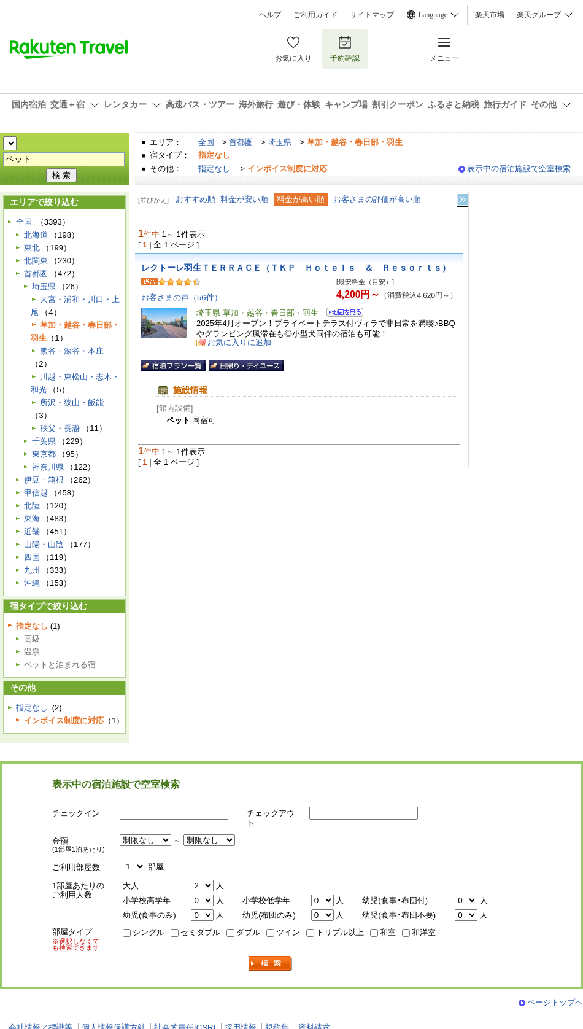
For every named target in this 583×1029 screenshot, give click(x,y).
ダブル (248, 932)
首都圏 (241, 142)
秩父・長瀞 (60, 428)
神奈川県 (48, 467)
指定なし (214, 168)
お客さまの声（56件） (181, 297)
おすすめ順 (195, 199)
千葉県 (44, 441)
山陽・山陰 (44, 544)
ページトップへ (555, 1002)
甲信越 (36, 492)
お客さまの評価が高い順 (377, 199)
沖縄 (32, 583)
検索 (271, 963)
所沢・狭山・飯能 (72, 402)
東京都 (44, 454)
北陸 (32, 505)
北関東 (36, 260)
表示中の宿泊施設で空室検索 (519, 168)
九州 (32, 570)
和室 (388, 932)
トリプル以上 (340, 932)
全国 (206, 142)
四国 (32, 557)
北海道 (36, 234)
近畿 (32, 531)
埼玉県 (280, 142)
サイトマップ (372, 14)
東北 (32, 247)
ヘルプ (270, 14)
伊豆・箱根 (44, 479)
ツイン (288, 932)
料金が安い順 (244, 199)
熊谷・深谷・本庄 (72, 350)
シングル (148, 932)
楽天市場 (489, 14)
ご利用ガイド (315, 14)
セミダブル (200, 932)
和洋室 (424, 932)
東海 (32, 518)
